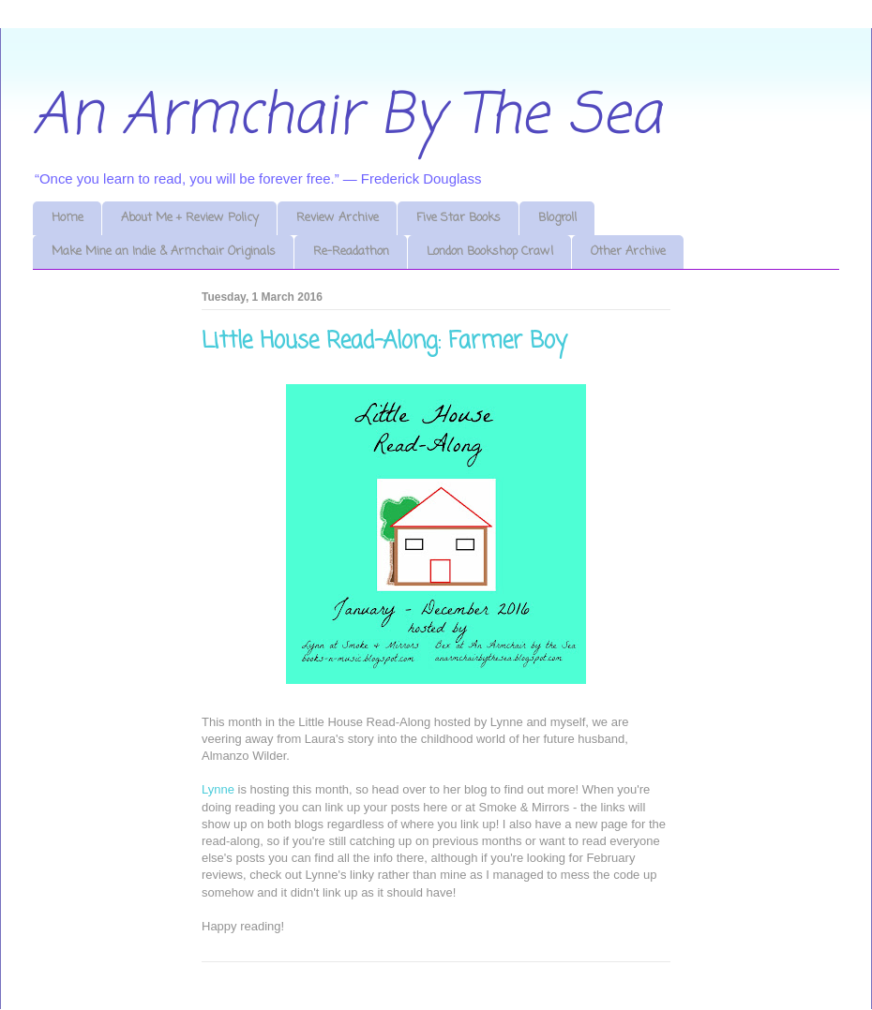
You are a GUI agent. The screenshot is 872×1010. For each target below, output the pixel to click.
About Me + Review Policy (190, 218)
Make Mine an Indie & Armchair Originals (164, 251)
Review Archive (337, 218)
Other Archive (628, 251)
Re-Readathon (351, 251)
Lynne (218, 789)
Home (67, 218)
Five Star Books (458, 218)
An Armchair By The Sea (347, 116)
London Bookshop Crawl (490, 251)
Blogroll (557, 218)
